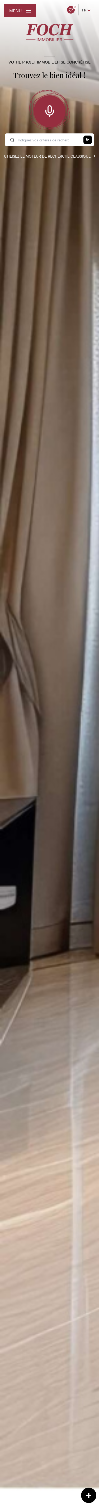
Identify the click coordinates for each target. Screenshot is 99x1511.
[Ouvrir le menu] (20, 10)
